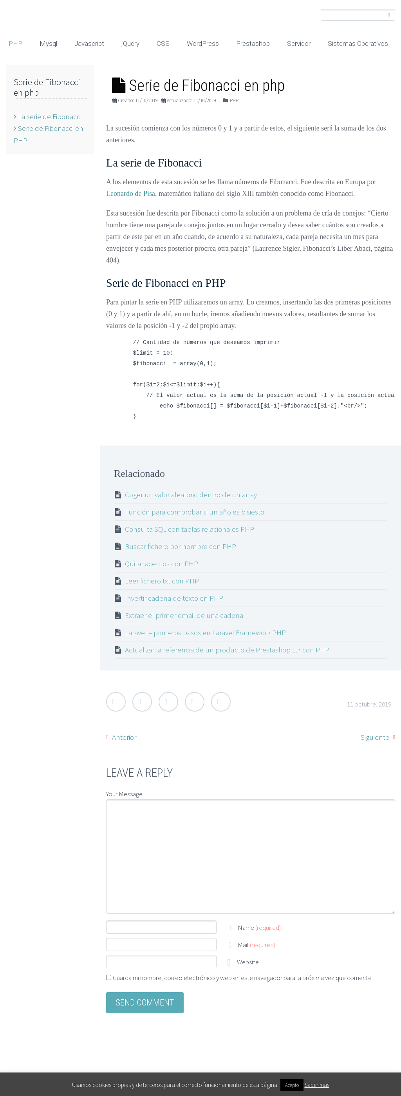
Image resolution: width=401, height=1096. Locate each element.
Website (247, 962)
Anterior (124, 737)
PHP (15, 43)
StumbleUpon (221, 702)
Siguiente (375, 737)
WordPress (203, 43)
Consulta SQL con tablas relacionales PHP (189, 529)
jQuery (130, 43)
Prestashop (253, 43)
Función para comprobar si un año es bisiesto (194, 511)
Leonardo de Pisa (130, 193)
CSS (163, 43)
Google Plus (168, 702)
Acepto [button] (292, 1085)
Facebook (142, 702)
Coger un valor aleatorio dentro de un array (191, 494)
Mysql (48, 43)
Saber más (317, 1085)
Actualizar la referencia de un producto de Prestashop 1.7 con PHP (227, 649)
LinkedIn (194, 702)
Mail (256, 944)
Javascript (89, 43)
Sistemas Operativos (358, 43)
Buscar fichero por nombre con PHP (180, 546)
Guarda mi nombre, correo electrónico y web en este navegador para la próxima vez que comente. (243, 977)
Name (259, 927)
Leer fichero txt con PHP (162, 580)
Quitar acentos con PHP (161, 563)
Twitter (116, 702)
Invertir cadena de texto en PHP (174, 598)
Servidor (299, 43)
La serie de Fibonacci (47, 116)
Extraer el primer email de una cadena (184, 615)
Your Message (124, 794)
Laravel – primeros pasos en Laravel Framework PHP (205, 632)
